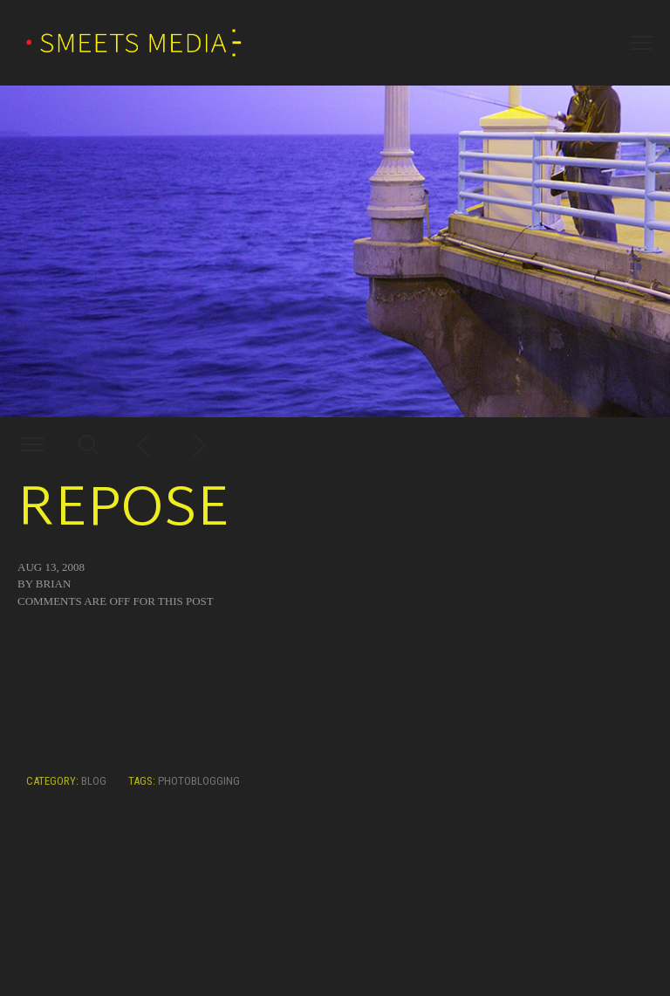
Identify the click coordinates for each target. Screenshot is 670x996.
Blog (93, 780)
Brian (53, 583)
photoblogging (199, 780)
